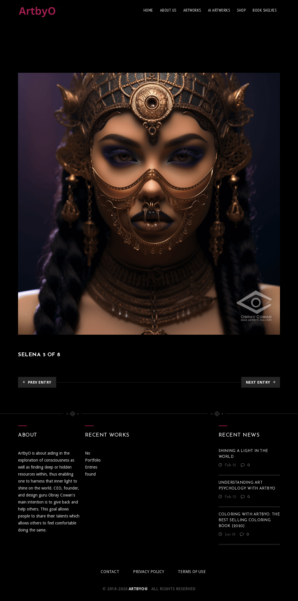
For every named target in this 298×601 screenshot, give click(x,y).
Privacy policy (148, 571)
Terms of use (192, 571)
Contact (110, 571)
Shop (241, 10)
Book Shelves (264, 10)
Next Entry (261, 382)
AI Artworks (219, 10)
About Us (168, 10)
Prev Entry (37, 382)
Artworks (192, 10)
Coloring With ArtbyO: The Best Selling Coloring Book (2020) (249, 520)
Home (148, 10)
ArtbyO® (139, 588)
